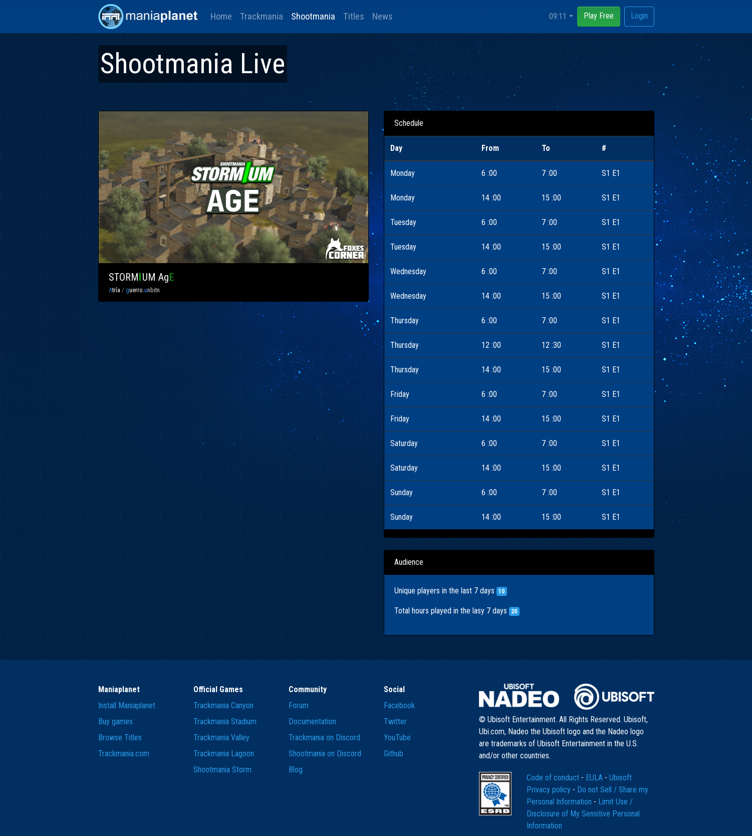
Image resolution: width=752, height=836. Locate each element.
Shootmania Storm (222, 769)
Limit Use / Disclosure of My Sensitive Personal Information (583, 813)
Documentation (312, 721)
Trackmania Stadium (225, 721)
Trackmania (261, 16)
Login (639, 16)
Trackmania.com (123, 753)
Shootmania (313, 16)
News (382, 16)
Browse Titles (120, 737)
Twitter (395, 721)
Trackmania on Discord (324, 737)
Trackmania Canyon (223, 705)
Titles (353, 16)
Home (221, 16)
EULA (595, 777)
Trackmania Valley (221, 737)
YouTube (397, 737)
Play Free (599, 16)
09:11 (558, 16)
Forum (299, 705)
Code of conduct (554, 777)
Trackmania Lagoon (223, 753)
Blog (296, 769)
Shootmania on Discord (325, 753)
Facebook (399, 705)
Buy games (115, 721)
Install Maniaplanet (126, 705)
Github (393, 753)
